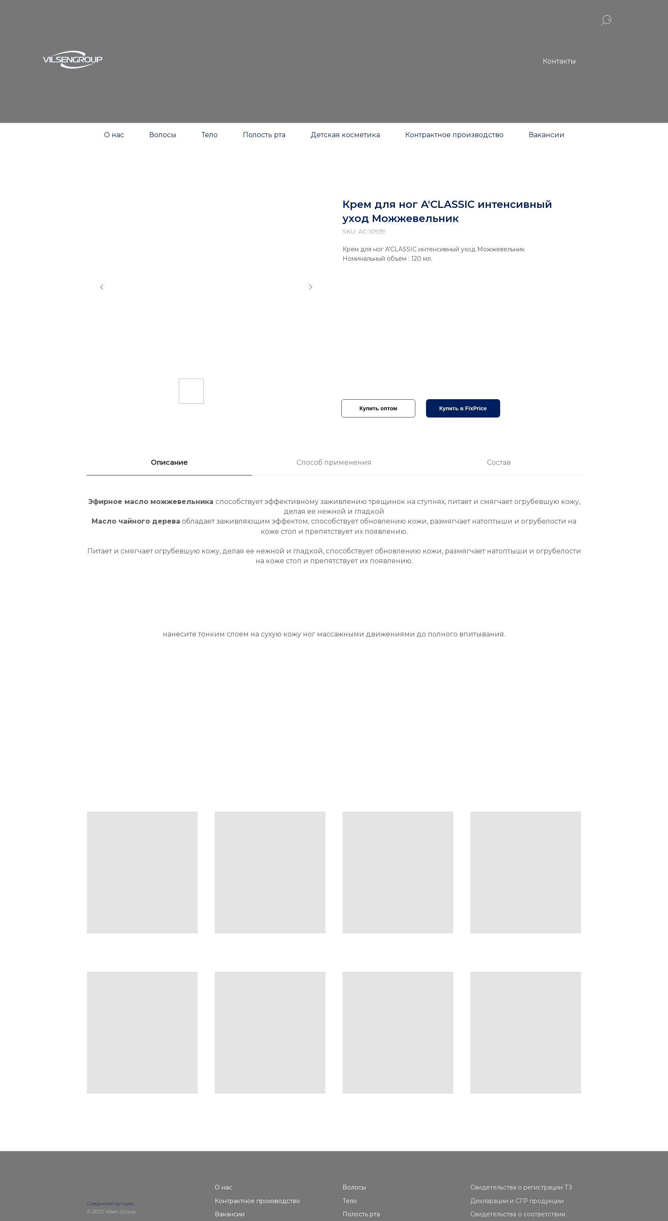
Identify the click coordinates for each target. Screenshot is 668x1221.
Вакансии (546, 135)
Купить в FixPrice (463, 408)
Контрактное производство (454, 135)
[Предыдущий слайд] (101, 287)
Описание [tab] (169, 462)
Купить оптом (378, 408)
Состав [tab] (499, 462)
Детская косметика (345, 135)
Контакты (559, 61)
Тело (210, 135)
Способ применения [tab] (334, 462)
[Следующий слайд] (310, 287)
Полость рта (264, 135)
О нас (114, 135)
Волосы (162, 135)
